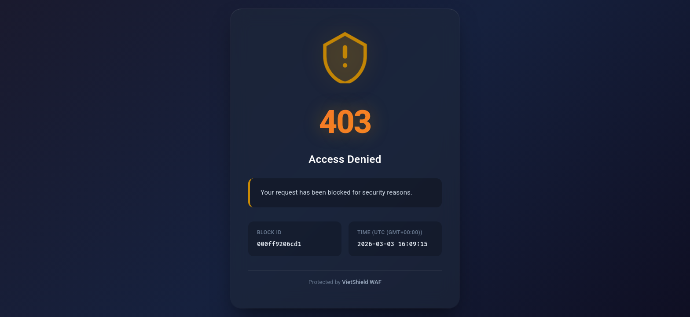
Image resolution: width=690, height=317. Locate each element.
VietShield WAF (362, 283)
